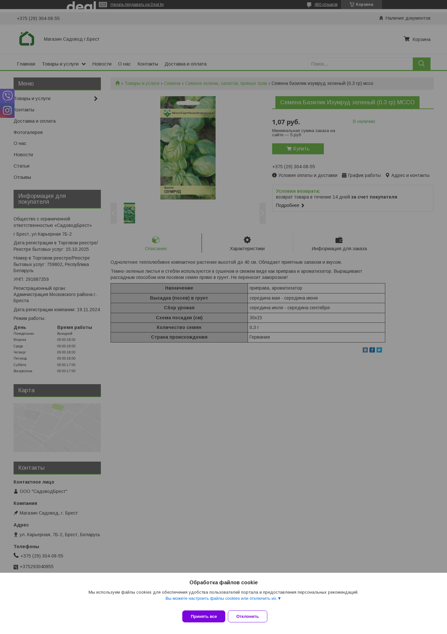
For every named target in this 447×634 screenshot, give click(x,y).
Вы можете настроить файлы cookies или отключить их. (221, 602)
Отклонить (251, 616)
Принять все (204, 616)
